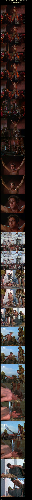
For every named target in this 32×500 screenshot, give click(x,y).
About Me (16, 2)
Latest (11, 2)
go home (1, 499)
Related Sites (19, 2)
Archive (14, 2)
